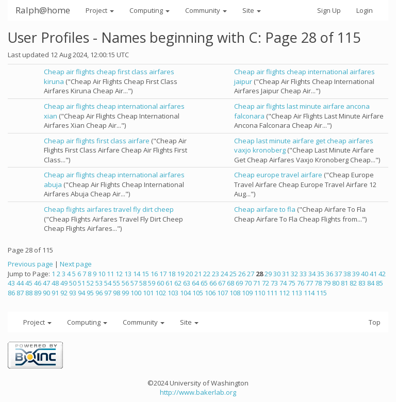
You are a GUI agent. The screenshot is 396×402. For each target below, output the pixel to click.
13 (127, 273)
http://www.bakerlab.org (198, 392)
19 (180, 273)
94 (81, 292)
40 (364, 273)
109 (247, 292)
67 (221, 283)
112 (284, 292)
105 (197, 292)
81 (344, 283)
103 (173, 292)
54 (107, 283)
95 (90, 292)
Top (375, 322)
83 (362, 283)
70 (248, 283)
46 (37, 283)
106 (210, 292)
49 (64, 283)
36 (329, 273)
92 (64, 292)
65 (204, 283)
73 (274, 283)
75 (291, 283)
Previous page (30, 264)
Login (364, 10)
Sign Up (329, 10)
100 (135, 292)
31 (285, 273)
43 (11, 283)
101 (148, 292)
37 (338, 273)
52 (90, 283)
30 (276, 273)
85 (379, 283)
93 (72, 292)
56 (125, 283)
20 (189, 273)
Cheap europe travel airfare (278, 174)
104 (185, 292)
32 (294, 273)
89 (37, 292)
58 (142, 283)
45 (28, 283)
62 (178, 283)
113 (296, 292)
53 (99, 283)
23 (215, 273)
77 (309, 283)
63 (186, 283)
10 (101, 273)
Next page (76, 264)
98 (116, 292)
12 (119, 273)
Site (251, 10)
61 (169, 283)
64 (195, 283)
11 (110, 273)
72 (265, 283)
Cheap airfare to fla (264, 209)
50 (72, 283)
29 (268, 273)
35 (320, 273)
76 (300, 283)
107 (222, 292)
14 (136, 273)
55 (116, 283)
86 (11, 292)
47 (46, 283)
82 (353, 283)
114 (309, 292)
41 (373, 273)
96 (99, 292)
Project (100, 10)
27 (250, 273)
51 (81, 283)
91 (55, 292)
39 (355, 273)
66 (213, 283)
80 (335, 283)
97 (107, 292)
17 (163, 273)
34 (312, 273)
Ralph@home (42, 10)
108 (234, 292)
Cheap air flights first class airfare (97, 140)
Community (206, 10)
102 (160, 292)
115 (321, 292)
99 (125, 292)
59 (151, 283)
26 (241, 273)
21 (198, 273)
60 (160, 283)
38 (347, 273)
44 (20, 283)
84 (370, 283)
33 (303, 273)
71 (256, 283)
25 (233, 273)
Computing (149, 10)
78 (318, 283)
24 (224, 273)
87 (20, 292)
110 (259, 292)
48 (55, 283)
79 (327, 283)
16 (154, 273)
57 (134, 283)
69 (239, 283)
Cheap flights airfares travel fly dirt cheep (109, 209)
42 (382, 273)
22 (206, 273)
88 (28, 292)
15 (145, 273)
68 (230, 283)
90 (46, 292)
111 (272, 292)
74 (283, 283)
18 (171, 273)
